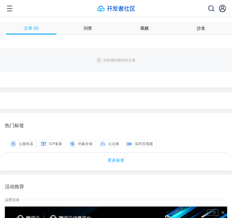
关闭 (223, 213)
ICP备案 (51, 143)
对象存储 (81, 143)
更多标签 (116, 160)
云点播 (109, 143)
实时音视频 (140, 143)
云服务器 (22, 143)
